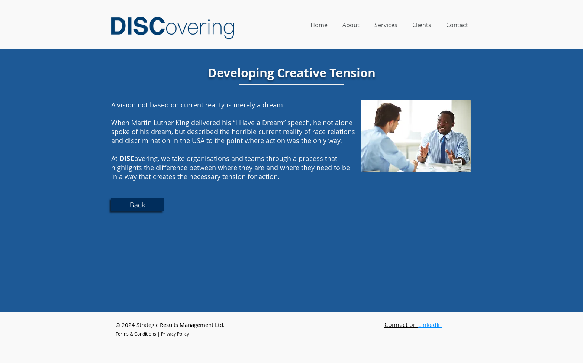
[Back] (137, 204)
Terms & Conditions (136, 334)
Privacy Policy (175, 334)
